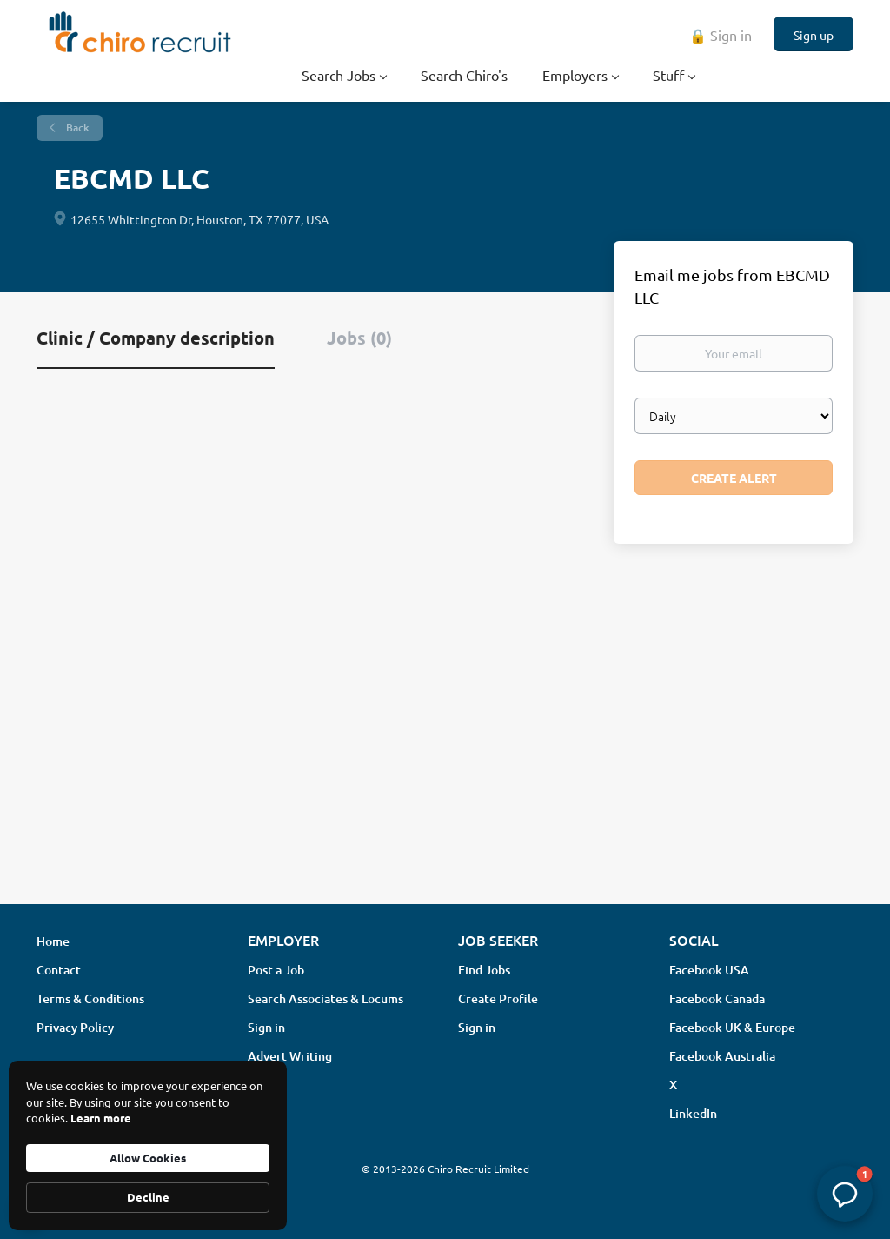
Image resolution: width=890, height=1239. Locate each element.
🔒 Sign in (720, 35)
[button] (845, 1194)
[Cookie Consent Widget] (148, 1145)
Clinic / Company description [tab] (156, 337)
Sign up (814, 35)
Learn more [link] (100, 1117)
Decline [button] (148, 1196)
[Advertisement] (445, 752)
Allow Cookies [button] (148, 1157)
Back (76, 127)
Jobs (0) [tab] (359, 337)
